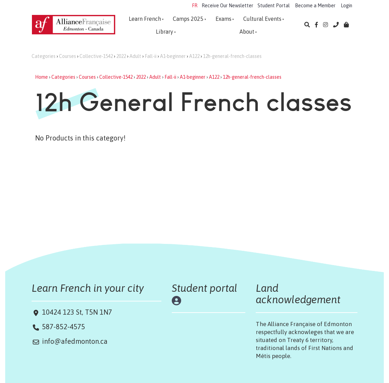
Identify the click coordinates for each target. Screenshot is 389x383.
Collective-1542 (96, 56)
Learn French (145, 19)
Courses (67, 56)
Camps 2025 (188, 19)
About (246, 31)
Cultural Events (262, 19)
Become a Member (315, 5)
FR (194, 5)
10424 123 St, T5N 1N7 (76, 312)
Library (164, 31)
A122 (194, 56)
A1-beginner (173, 56)
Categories (44, 56)
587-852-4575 (63, 327)
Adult (135, 56)
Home (41, 77)
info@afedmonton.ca (75, 341)
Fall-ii (151, 56)
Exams (223, 19)
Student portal (204, 288)
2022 (121, 56)
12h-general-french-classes (232, 56)
